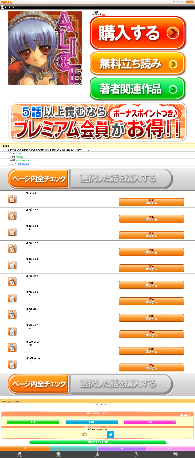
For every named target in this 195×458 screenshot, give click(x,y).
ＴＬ (73, 448)
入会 (175, 457)
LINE (33, 422)
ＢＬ (122, 448)
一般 (24, 448)
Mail (150, 422)
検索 (136, 457)
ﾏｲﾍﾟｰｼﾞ (97, 457)
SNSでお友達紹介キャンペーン (97, 414)
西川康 (18, 153)
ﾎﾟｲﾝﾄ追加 (58, 457)
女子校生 (25, 164)
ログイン (190, 2)
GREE (91, 422)
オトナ (170, 448)
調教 (19, 164)
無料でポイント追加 (98, 442)
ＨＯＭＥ (19, 457)
